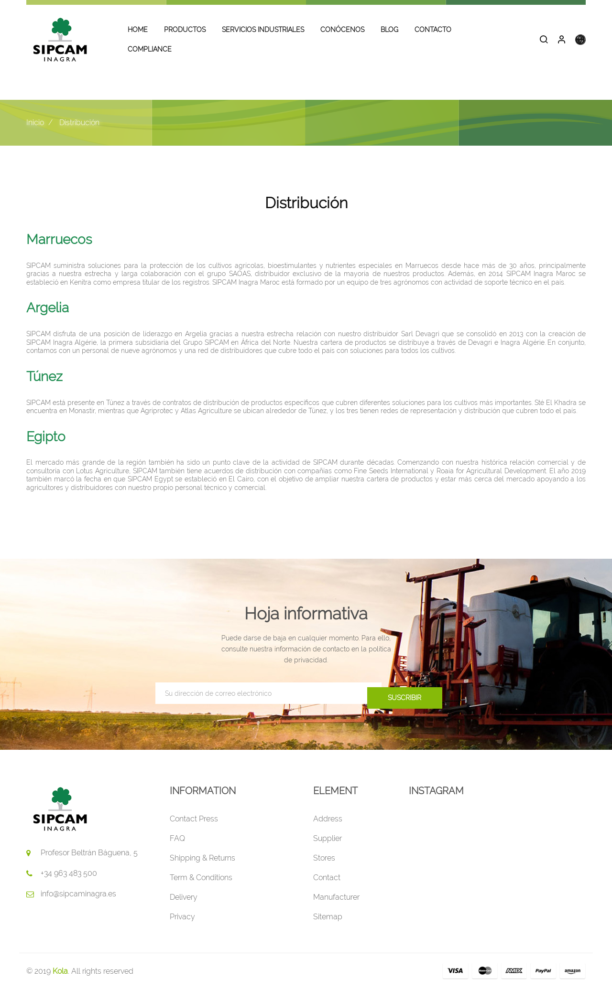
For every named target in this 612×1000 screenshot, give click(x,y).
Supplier (327, 849)
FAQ (177, 849)
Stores (324, 868)
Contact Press (194, 829)
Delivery (183, 908)
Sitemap (327, 927)
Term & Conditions (201, 888)
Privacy (182, 927)
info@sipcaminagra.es (78, 904)
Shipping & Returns (202, 868)
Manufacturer (336, 908)
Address (327, 829)
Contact (326, 888)
